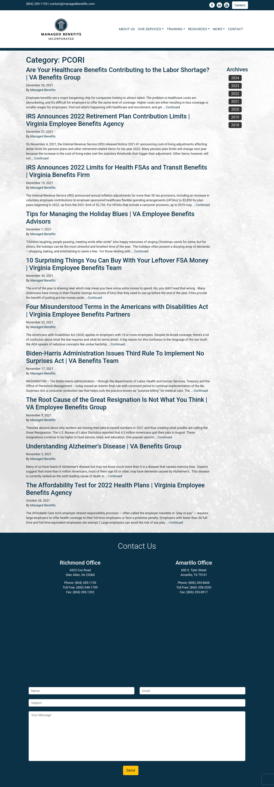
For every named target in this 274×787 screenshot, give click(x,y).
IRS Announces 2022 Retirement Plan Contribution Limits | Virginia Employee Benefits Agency (108, 120)
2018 (235, 125)
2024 (235, 78)
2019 (235, 117)
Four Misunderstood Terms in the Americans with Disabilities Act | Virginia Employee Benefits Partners (117, 310)
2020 (235, 109)
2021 (235, 101)
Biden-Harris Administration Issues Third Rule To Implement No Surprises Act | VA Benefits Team (115, 357)
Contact (235, 29)
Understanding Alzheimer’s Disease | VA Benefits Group (103, 446)
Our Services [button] (149, 29)
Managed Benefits (43, 90)
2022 (235, 94)
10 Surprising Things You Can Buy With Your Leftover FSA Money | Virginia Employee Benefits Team (117, 264)
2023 (235, 86)
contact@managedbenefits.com (72, 4)
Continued (173, 107)
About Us (127, 29)
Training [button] (174, 29)
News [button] (217, 29)
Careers (240, 5)
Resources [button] (197, 29)
